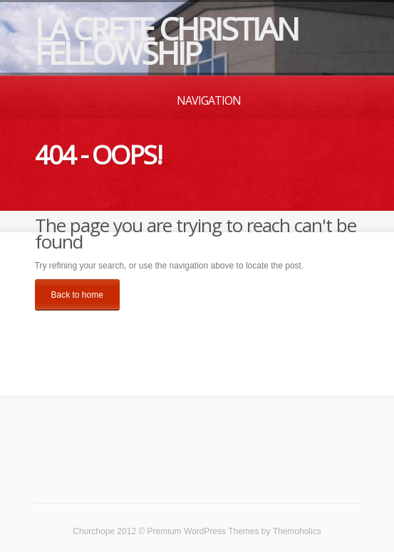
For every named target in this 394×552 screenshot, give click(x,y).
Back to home (77, 295)
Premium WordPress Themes (203, 531)
